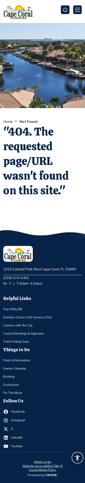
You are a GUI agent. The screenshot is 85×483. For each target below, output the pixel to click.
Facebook (19, 411)
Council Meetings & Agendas (23, 333)
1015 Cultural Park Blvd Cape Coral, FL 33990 (39, 269)
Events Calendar (14, 368)
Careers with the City (18, 325)
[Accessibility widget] (77, 458)
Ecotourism (11, 385)
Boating (8, 376)
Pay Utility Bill (12, 309)
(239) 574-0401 (16, 278)
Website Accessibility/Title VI (42, 466)
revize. (52, 474)
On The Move (12, 393)
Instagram (19, 420)
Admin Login (42, 462)
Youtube (19, 446)
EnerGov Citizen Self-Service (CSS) (27, 317)
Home (8, 121)
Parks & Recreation (16, 360)
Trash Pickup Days (16, 341)
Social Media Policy (42, 470)
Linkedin (19, 437)
